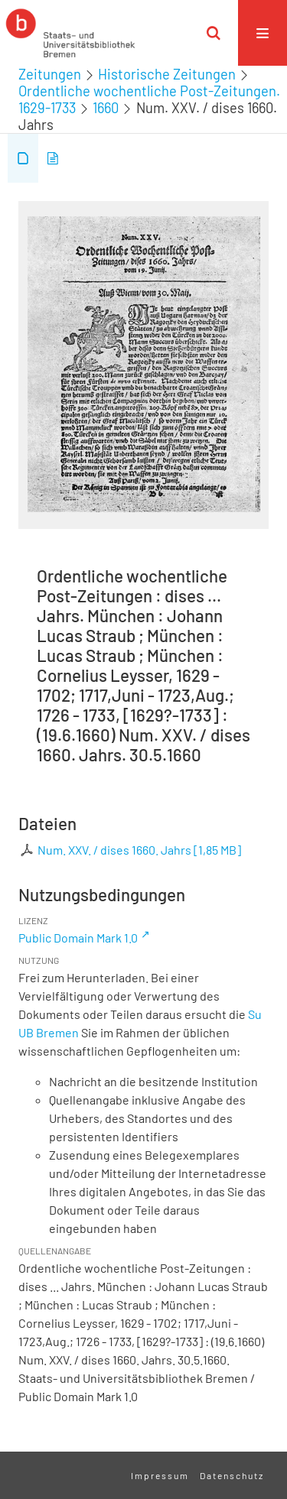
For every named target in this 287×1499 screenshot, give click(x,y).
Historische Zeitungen (167, 74)
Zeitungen (49, 74)
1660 (106, 107)
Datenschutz (232, 1475)
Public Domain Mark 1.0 (78, 937)
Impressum (160, 1475)
